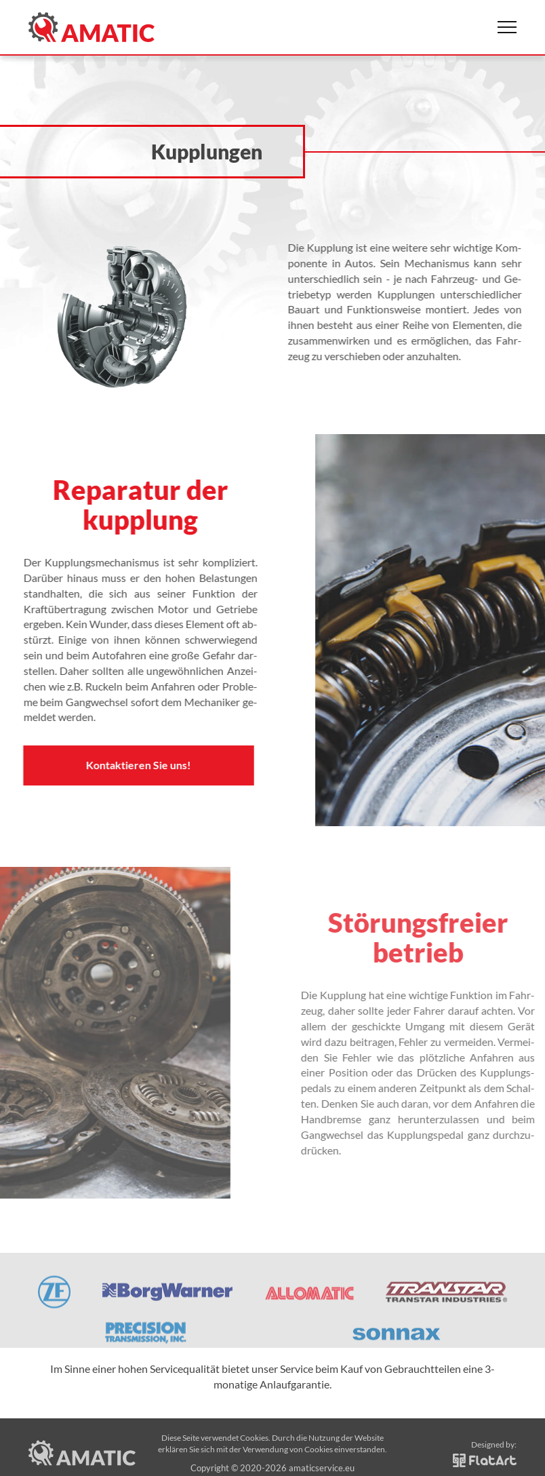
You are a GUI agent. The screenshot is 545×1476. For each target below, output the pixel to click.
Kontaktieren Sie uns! (127, 764)
